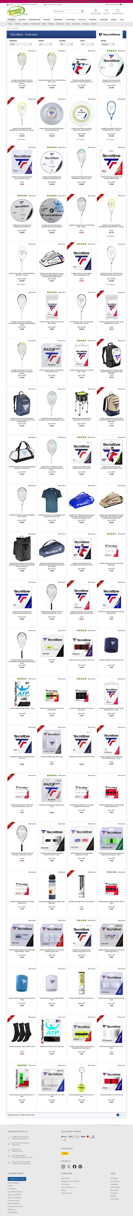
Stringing (85, 24)
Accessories (76, 24)
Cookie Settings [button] (13, 1212)
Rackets (26, 24)
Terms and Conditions (14, 1195)
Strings (51, 24)
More (114, 20)
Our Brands (114, 1178)
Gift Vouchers (65, 1184)
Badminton (34, 20)
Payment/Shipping (13, 1183)
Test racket (113, 1193)
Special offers (65, 1178)
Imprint (63, 1190)
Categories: (13, 41)
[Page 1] (118, 1115)
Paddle (47, 20)
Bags (44, 24)
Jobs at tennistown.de (68, 1187)
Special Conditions (13, 1203)
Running (58, 20)
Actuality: (62, 41)
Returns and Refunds (14, 1198)
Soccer (82, 20)
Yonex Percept (115, 1187)
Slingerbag (113, 1184)
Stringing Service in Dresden (70, 1181)
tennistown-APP (66, 1193)
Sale (122, 20)
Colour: (82, 41)
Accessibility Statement (15, 1192)
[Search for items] (67, 11)
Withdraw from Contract (17, 1179)
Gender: (41, 41)
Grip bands (60, 24)
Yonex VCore (114, 1199)
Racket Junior (35, 24)
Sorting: (103, 41)
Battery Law (11, 1209)
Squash (22, 20)
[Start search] (82, 11)
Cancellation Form (13, 1200)
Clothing (18, 24)
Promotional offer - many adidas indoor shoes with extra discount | (66, 1)
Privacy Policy (12, 1189)
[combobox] (12, 5)
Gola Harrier (114, 1190)
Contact (10, 1186)
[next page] (124, 1115)
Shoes (10, 24)
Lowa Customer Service (15, 1206)
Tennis (11, 20)
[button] (94, 12)
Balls (67, 24)
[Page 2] (121, 1115)
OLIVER (113, 1196)
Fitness (92, 20)
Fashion (104, 20)
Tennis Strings (114, 1181)
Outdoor (70, 20)
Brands (93, 24)
